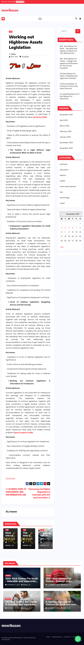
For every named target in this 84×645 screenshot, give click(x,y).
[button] (76, 19)
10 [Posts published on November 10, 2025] (61, 232)
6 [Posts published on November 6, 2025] (72, 228)
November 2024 (66, 148)
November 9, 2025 (54, 608)
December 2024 (66, 143)
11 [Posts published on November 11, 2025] (65, 232)
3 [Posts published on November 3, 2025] (61, 228)
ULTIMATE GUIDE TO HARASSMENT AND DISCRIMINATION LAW (16, 492)
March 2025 (64, 126)
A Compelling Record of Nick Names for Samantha (69, 96)
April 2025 (64, 120)
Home (48, 637)
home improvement (68, 186)
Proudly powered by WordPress (12, 637)
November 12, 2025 (13, 585)
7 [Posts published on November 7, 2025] (76, 228)
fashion (63, 175)
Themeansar (6, 639)
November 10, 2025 (13, 608)
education (64, 170)
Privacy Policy (77, 637)
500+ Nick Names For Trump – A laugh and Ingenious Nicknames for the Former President (69, 63)
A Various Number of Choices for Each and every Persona (69, 86)
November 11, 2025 (54, 585)
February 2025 (66, 131)
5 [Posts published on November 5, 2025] (69, 228)
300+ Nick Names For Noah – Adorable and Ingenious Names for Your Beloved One (21, 582)
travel (62, 203)
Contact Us (67, 637)
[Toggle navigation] (40, 19)
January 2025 (65, 137)
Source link (10, 478)
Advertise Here (57, 637)
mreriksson (10, 10)
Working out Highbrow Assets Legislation (26, 42)
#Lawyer (25, 57)
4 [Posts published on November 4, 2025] (65, 228)
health (62, 181)
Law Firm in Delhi (40, 117)
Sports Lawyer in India (23, 433)
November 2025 (66, 115)
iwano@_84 (26, 585)
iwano (13, 54)
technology (64, 198)
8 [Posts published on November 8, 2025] (80, 228)
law (11, 31)
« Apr (62, 247)
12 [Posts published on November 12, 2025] (69, 232)
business (63, 164)
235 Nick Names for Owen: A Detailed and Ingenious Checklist (68, 76)
